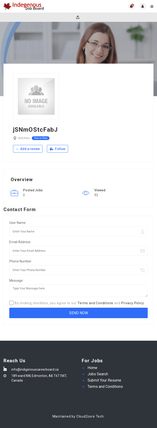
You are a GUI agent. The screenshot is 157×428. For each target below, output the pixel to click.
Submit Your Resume (104, 380)
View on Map (40, 138)
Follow (57, 149)
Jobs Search (98, 374)
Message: (16, 280)
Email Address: (20, 242)
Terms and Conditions (95, 303)
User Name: (17, 223)
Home (92, 368)
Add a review (28, 149)
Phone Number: (20, 261)
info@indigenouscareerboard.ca (35, 369)
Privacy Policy (132, 303)
